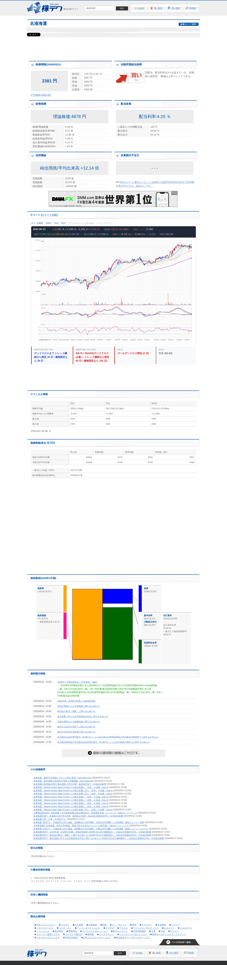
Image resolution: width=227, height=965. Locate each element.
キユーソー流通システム (48, 934)
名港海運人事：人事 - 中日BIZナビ (49, 819)
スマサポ (109, 928)
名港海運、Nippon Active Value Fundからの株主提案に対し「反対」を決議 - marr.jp (73, 790)
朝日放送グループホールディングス (133, 937)
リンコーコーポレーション (95, 931)
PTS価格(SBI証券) (41, 95)
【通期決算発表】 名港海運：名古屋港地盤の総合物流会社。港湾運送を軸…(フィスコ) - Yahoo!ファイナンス (85, 813)
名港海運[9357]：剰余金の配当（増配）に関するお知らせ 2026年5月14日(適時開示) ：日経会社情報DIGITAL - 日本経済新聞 (92, 835)
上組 (163, 931)
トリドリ (175, 925)
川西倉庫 (92, 925)
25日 (63, 223)
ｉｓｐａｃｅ (42, 931)
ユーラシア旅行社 (73, 934)
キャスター (147, 925)
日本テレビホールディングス (97, 937)
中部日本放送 (71, 937)
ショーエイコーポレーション (133, 934)
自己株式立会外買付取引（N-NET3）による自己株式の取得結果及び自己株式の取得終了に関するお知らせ (107, 737)
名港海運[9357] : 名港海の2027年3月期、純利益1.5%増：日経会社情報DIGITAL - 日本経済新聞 (78, 816)
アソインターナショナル (88, 928)
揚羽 (134, 925)
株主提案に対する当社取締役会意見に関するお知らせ (82, 716)
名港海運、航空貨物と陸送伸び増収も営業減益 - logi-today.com (63, 781)
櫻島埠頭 (72, 931)
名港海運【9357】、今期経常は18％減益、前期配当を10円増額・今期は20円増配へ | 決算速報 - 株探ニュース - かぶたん (90, 829)
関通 (104, 925)
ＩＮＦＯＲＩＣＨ (44, 928)
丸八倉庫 (79, 925)
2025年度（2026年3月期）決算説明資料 (76, 701)
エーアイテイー (106, 934)
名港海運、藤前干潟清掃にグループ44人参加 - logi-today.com (62, 777)
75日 (56, 223)
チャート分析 (49, 214)
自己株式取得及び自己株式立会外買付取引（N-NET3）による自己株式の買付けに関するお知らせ (103, 742)
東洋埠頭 (58, 931)
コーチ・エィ (65, 928)
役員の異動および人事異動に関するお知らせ (78, 706)
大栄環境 (161, 925)
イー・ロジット (119, 925)
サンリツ (174, 931)
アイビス (123, 928)
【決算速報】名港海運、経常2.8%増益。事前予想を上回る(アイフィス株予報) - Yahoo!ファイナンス (81, 825)
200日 (48, 223)
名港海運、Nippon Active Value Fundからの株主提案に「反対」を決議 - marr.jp (70, 787)
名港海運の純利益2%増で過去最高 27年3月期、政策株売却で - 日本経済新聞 (69, 784)
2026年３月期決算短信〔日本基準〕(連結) (77, 682)
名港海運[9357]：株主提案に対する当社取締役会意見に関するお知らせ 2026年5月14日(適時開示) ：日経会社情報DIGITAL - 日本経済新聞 (98, 838)
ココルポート (186, 928)
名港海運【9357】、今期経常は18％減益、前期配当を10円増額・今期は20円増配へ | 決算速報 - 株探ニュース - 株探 (88, 822)
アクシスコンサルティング (146, 928)
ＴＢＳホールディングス (48, 937)
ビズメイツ (169, 928)
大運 (153, 931)
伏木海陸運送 (139, 931)
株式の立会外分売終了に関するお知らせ (76, 726)
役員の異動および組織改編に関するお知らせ (78, 721)
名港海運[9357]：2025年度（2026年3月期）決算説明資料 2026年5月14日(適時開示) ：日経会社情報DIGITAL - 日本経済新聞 (92, 832)
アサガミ (65, 925)
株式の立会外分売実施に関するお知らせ (76, 732)
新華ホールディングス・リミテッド (169, 934)
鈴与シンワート (120, 931)
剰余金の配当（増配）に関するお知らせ (76, 711)
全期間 (40, 223)
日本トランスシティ (46, 925)
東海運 (90, 934)
